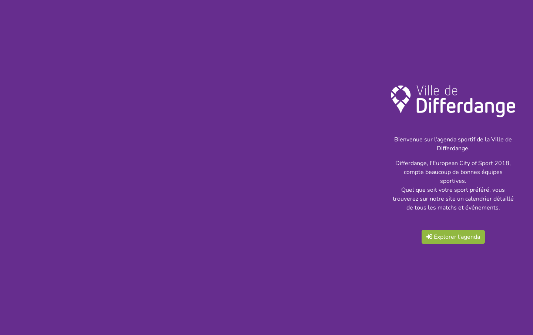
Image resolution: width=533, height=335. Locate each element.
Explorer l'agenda (453, 237)
